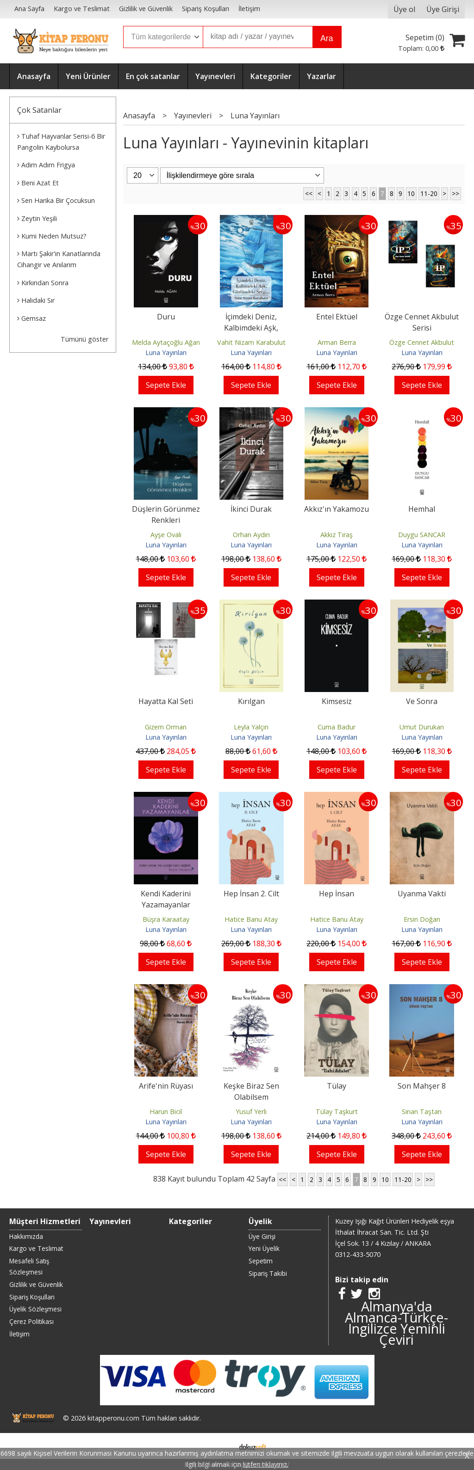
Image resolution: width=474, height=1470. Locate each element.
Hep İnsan (336, 893)
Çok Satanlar (39, 110)
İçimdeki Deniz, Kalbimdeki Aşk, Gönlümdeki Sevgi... (251, 328)
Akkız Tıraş (336, 534)
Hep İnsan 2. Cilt (251, 893)
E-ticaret (222, 1446)
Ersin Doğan (422, 919)
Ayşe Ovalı (165, 534)
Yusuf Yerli (251, 1111)
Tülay (336, 1086)
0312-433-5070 (357, 1254)
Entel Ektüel (336, 317)
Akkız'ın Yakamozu (336, 509)
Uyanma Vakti (422, 893)
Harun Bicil (166, 1111)
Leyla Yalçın (251, 727)
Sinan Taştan (422, 1111)
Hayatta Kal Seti (165, 701)
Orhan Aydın (251, 534)
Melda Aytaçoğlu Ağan (166, 342)
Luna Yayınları (166, 352)
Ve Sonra (421, 701)
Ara (326, 38)
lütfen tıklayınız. (265, 1464)
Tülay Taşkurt (337, 1111)
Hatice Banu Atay (251, 919)
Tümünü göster (84, 339)
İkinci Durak (251, 509)
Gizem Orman (166, 727)
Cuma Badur (337, 727)
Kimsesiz (337, 701)
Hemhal (421, 509)
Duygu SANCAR (421, 534)
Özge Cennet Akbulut (421, 342)
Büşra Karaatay (166, 919)
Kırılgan (251, 701)
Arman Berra (337, 342)
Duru (166, 317)
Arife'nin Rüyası (166, 1086)
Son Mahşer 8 (422, 1086)
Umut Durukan (421, 727)
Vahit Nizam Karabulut (251, 342)
